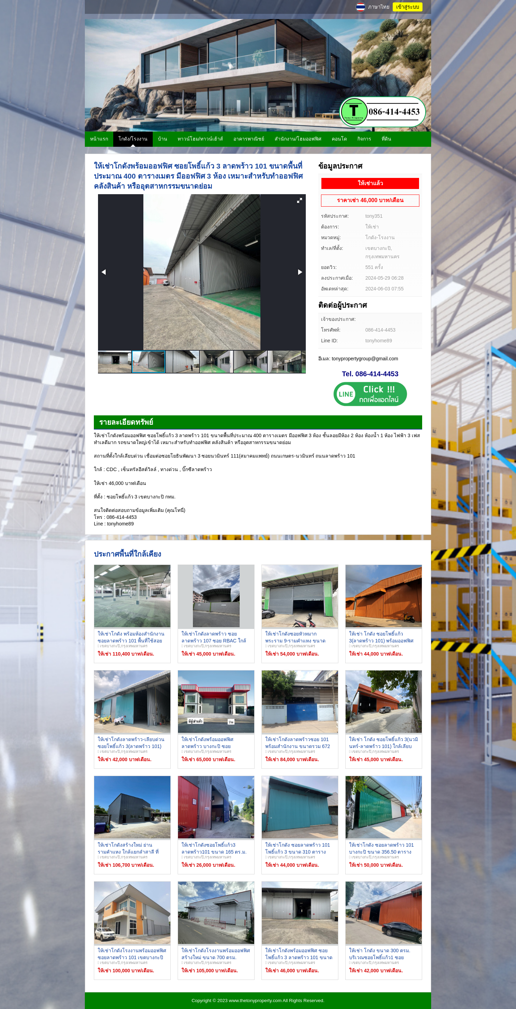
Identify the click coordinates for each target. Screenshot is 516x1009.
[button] (299, 200)
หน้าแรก (99, 139)
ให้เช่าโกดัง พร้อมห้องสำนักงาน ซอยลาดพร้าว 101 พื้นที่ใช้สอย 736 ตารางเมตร (131, 640)
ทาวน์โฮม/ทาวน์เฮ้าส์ (200, 139)
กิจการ (364, 139)
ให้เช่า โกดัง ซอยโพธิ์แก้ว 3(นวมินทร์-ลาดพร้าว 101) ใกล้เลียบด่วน (383, 746)
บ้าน (162, 139)
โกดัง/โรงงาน (133, 139)
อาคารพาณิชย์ (248, 139)
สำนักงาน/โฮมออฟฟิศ (298, 139)
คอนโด (339, 139)
